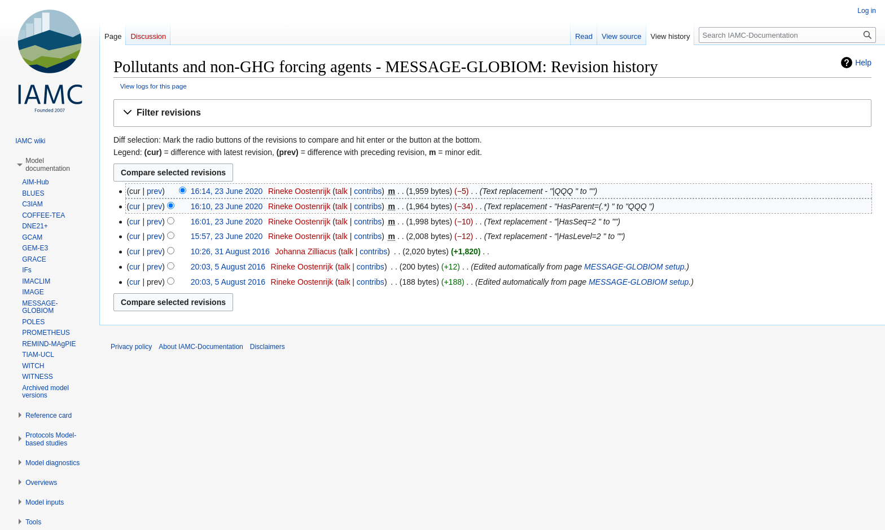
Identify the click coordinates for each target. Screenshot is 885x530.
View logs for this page (153, 86)
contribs (368, 191)
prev (154, 191)
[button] (492, 113)
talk (341, 191)
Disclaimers (267, 347)
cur (134, 206)
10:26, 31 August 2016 (230, 251)
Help (863, 62)
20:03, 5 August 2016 (228, 266)
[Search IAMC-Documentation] (787, 35)
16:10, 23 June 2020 (227, 206)
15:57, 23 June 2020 (227, 236)
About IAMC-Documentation (201, 347)
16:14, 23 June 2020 (227, 191)
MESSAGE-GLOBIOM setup (634, 266)
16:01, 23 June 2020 (227, 221)
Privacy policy (131, 347)
